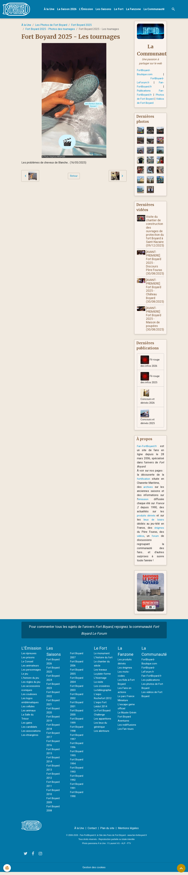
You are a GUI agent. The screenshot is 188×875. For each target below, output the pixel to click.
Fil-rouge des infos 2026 (150, 363)
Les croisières (102, 693)
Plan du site (107, 831)
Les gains (27, 738)
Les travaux (101, 676)
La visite (99, 689)
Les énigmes (125, 670)
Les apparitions (103, 729)
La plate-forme (103, 680)
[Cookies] (7, 868)
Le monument (102, 656)
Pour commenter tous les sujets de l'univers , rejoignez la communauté (94, 633)
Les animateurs (30, 668)
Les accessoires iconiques (28, 701)
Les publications (151, 682)
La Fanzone (134, 9)
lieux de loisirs (153, 522)
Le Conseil (27, 664)
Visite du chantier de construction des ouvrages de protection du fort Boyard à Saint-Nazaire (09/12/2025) (155, 232)
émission (143, 502)
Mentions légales (128, 831)
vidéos (141, 539)
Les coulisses (29, 709)
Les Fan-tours (126, 740)
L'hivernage (101, 685)
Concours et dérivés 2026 (148, 398)
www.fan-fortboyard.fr (137, 838)
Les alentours (102, 742)
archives (148, 490)
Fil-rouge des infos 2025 (150, 380)
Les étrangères (30, 754)
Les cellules (28, 721)
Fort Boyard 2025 (81, 25)
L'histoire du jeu (30, 685)
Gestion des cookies (94, 870)
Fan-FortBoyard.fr (147, 449)
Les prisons (28, 660)
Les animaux (28, 725)
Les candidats (29, 742)
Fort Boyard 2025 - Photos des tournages (50, 29)
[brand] (18, 9)
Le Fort (119, 9)
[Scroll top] (181, 868)
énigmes (159, 530)
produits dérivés (147, 518)
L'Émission (87, 9)
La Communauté (154, 9)
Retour (74, 176)
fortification (144, 481)
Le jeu (25, 680)
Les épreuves (29, 656)
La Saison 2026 (67, 9)
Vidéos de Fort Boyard (150, 103)
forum (155, 539)
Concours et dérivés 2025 (148, 419)
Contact (92, 831)
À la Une (50, 9)
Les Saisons (104, 9)
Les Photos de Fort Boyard (51, 25)
